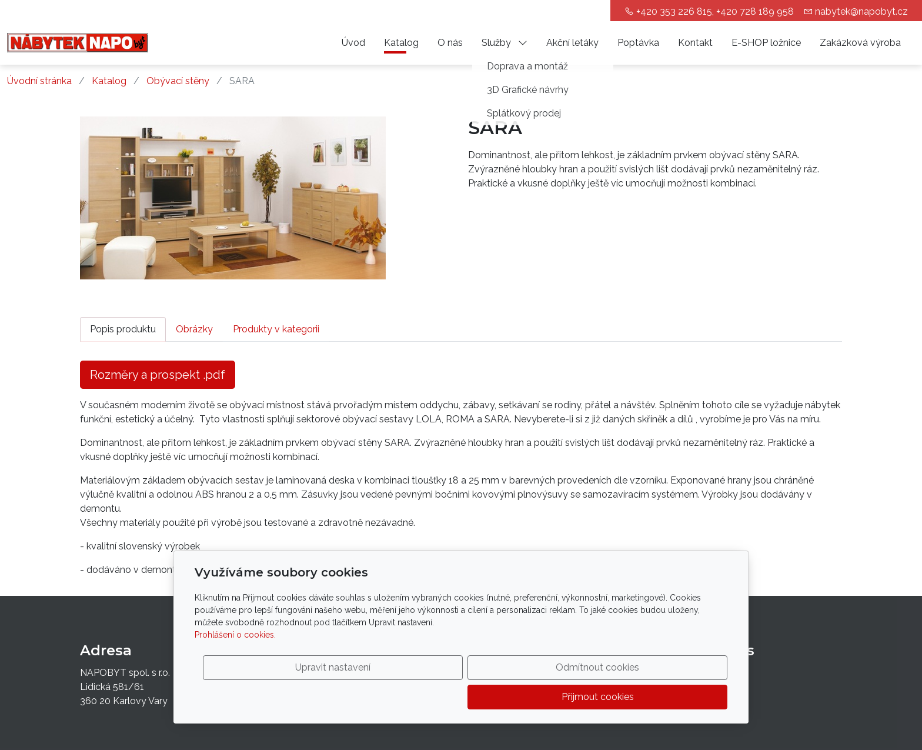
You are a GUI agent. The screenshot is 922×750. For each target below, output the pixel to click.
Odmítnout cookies (553, 696)
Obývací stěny (177, 80)
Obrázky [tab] (194, 329)
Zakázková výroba (860, 42)
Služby (504, 42)
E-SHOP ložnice (766, 42)
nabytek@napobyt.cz (861, 11)
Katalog (401, 42)
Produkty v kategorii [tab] (276, 329)
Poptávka (638, 42)
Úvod (353, 42)
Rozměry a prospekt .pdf (157, 375)
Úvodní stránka (39, 80)
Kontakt (695, 42)
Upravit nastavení (435, 696)
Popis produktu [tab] (123, 329)
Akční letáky (572, 42)
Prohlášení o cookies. (235, 664)
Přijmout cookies (671, 696)
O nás (450, 42)
